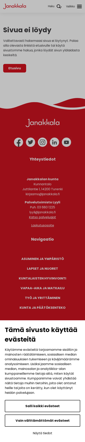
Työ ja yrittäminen (42, 298)
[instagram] (42, 142)
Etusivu (14, 68)
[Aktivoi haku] (55, 6)
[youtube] (66, 142)
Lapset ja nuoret (42, 268)
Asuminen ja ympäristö (42, 259)
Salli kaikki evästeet (42, 406)
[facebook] (18, 142)
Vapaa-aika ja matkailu (43, 288)
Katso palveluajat (42, 217)
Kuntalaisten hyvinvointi (42, 278)
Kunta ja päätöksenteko (42, 307)
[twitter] (30, 142)
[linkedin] (54, 142)
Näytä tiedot (42, 433)
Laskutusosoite (42, 225)
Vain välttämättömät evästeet (43, 420)
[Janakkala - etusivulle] (14, 6)
